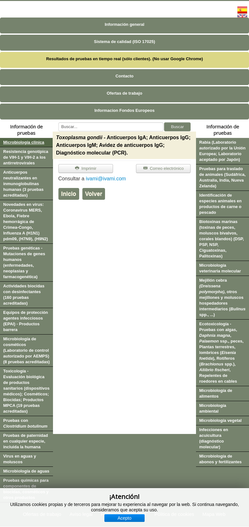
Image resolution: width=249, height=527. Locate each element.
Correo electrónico (163, 168)
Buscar (177, 126)
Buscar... (58, 122)
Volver (93, 194)
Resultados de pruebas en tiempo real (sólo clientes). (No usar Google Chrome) (124, 58)
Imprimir (85, 168)
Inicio (68, 194)
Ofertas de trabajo (124, 93)
